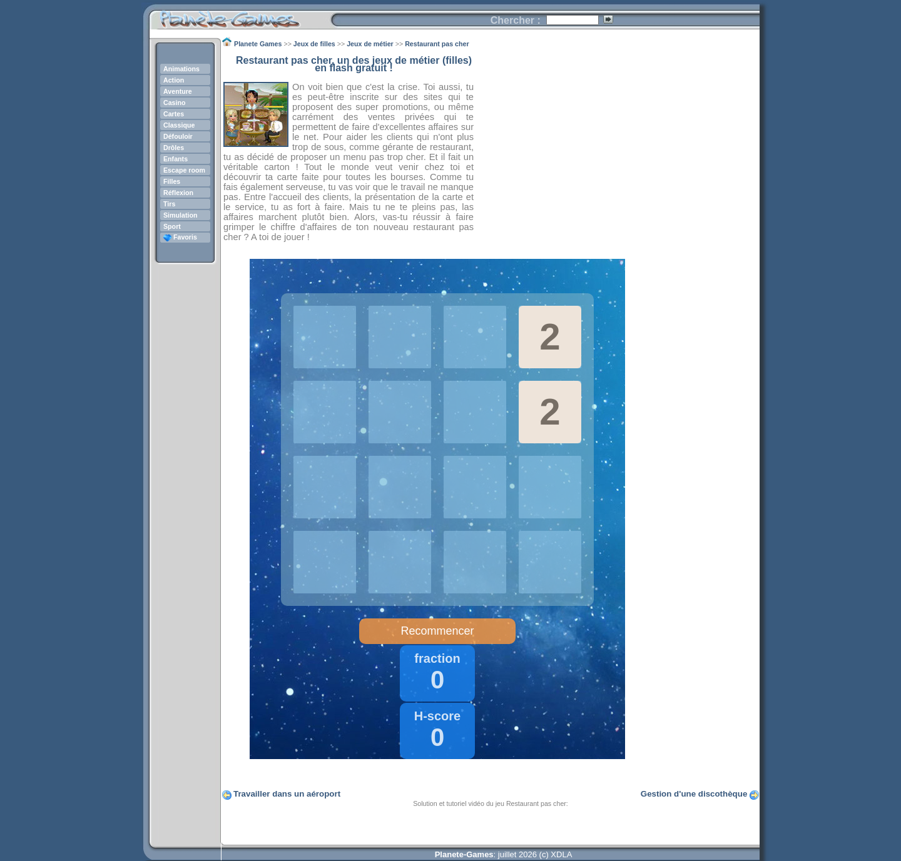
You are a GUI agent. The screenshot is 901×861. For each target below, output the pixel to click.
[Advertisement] (617, 144)
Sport (172, 226)
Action (173, 80)
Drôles (173, 147)
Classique (179, 125)
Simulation (180, 215)
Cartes (173, 114)
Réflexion (178, 192)
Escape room (184, 170)
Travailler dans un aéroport (286, 793)
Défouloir (178, 136)
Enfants (175, 159)
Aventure (177, 91)
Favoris (180, 237)
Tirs (169, 204)
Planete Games (240, 16)
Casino (174, 102)
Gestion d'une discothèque (694, 793)
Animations (181, 69)
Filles (171, 181)
